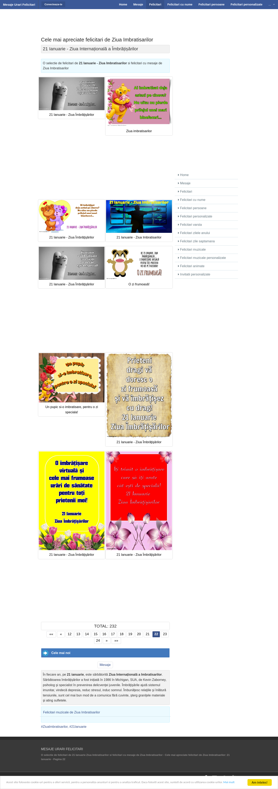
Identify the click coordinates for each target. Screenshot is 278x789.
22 (156, 634)
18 (121, 634)
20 (139, 634)
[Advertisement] (139, 19)
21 (148, 634)
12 (70, 634)
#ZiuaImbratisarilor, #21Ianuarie (63, 726)
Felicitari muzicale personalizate (202, 257)
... (270, 4)
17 (113, 634)
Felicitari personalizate (195, 216)
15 (95, 634)
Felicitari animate (191, 266)
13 (78, 634)
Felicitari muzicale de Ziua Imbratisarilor (71, 712)
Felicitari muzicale (192, 249)
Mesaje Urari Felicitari (19, 4)
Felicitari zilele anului (194, 233)
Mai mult (21, 784)
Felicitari (185, 191)
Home (183, 175)
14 (87, 634)
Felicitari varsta (190, 224)
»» (116, 640)
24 (98, 640)
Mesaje (105, 665)
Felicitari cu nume (191, 199)
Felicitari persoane (192, 208)
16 (104, 634)
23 (165, 634)
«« (51, 634)
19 (130, 634)
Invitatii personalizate (194, 274)
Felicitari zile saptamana (196, 241)
